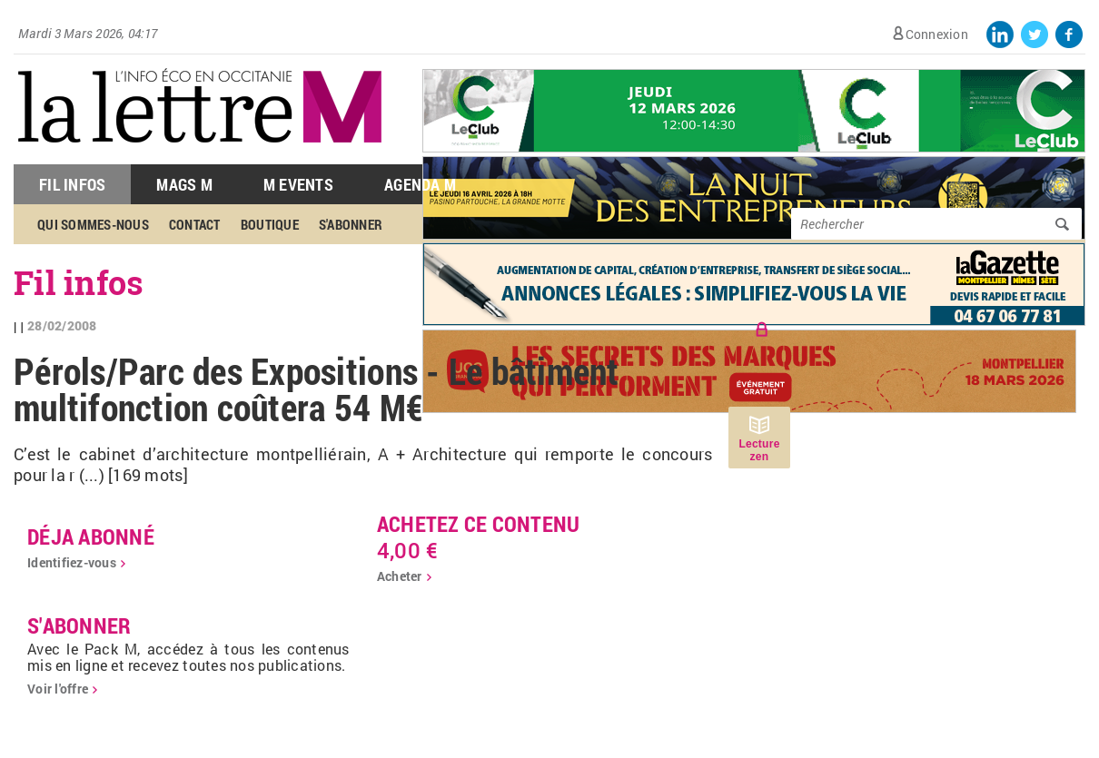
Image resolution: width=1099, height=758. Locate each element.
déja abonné (90, 536)
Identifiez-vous (71, 562)
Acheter (399, 576)
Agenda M (420, 184)
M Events (298, 184)
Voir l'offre (57, 688)
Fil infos (79, 282)
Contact (195, 224)
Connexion (937, 34)
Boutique (270, 224)
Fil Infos (72, 184)
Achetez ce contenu (478, 523)
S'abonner (350, 224)
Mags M (184, 184)
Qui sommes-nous (93, 224)
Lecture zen (758, 450)
